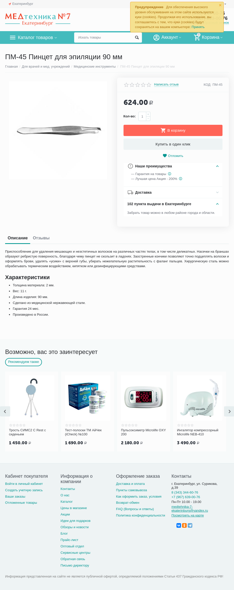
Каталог (67, 501)
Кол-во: (130, 116)
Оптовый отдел (72, 546)
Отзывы (41, 238)
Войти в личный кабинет (24, 484)
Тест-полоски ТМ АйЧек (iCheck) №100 (83, 432)
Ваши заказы (15, 496)
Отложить (173, 156)
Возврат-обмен (127, 503)
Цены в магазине (74, 508)
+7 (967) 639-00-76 (185, 497)
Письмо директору (75, 565)
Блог (64, 533)
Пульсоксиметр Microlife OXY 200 (143, 432)
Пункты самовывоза (131, 490)
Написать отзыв (166, 84)
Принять (198, 27)
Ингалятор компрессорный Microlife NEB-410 (197, 432)
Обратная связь (73, 559)
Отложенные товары (21, 503)
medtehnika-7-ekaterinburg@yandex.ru (189, 508)
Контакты (68, 489)
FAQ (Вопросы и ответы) (135, 509)
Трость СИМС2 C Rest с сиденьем (27, 432)
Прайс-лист (69, 540)
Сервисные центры (75, 553)
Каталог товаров (35, 37)
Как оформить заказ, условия (139, 496)
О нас (65, 495)
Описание (18, 238)
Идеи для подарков (76, 521)
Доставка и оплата (130, 484)
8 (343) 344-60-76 (184, 492)
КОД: (207, 85)
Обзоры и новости (75, 527)
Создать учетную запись (24, 490)
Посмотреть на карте (187, 515)
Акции (65, 514)
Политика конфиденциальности (140, 515)
